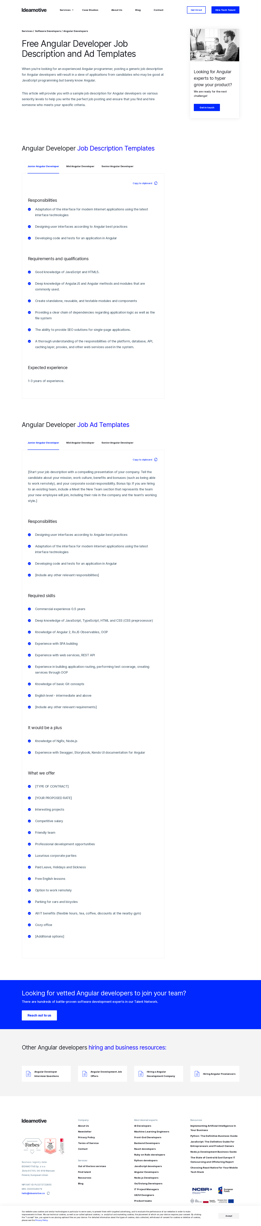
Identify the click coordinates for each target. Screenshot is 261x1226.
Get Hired (196, 10)
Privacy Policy (41, 1220)
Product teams (143, 1200)
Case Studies (90, 10)
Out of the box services (92, 1166)
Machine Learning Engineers (151, 1131)
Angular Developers (75, 31)
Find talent (84, 1171)
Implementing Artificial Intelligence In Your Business (213, 1128)
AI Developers (142, 1125)
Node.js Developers (146, 1177)
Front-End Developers (147, 1137)
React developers (145, 1148)
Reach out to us (39, 1015)
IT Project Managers (146, 1189)
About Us (116, 10)
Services (27, 31)
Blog (138, 10)
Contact (158, 10)
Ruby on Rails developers (149, 1154)
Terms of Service (88, 1143)
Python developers (146, 1160)
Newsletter (85, 1131)
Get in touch (207, 107)
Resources (84, 1177)
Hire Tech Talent (225, 10)
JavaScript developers (148, 1166)
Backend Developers (147, 1143)
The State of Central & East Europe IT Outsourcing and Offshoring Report (212, 1159)
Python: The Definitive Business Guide (214, 1135)
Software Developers (48, 31)
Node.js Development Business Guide (213, 1151)
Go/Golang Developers (148, 1183)
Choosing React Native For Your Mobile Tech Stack (214, 1169)
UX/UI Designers (144, 1195)
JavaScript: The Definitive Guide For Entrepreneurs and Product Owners (212, 1143)
